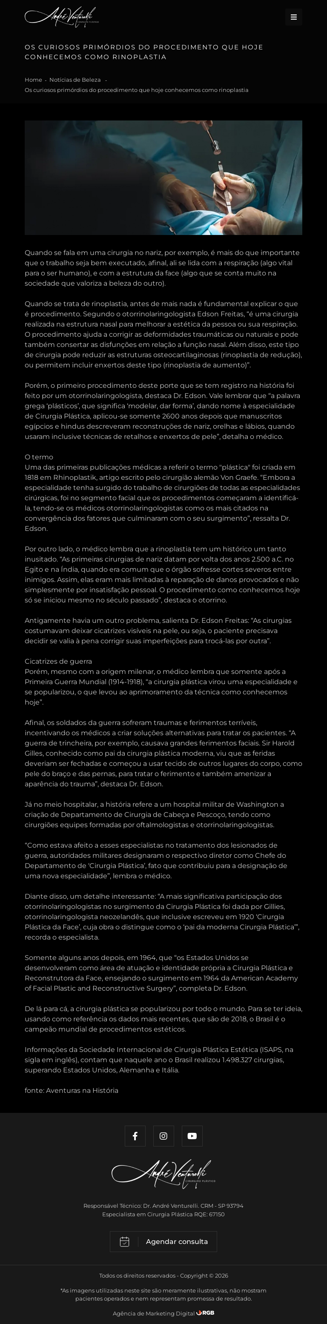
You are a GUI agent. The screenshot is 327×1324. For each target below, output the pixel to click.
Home (33, 79)
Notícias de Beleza (75, 79)
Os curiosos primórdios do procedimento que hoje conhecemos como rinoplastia (137, 89)
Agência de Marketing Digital (154, 1313)
